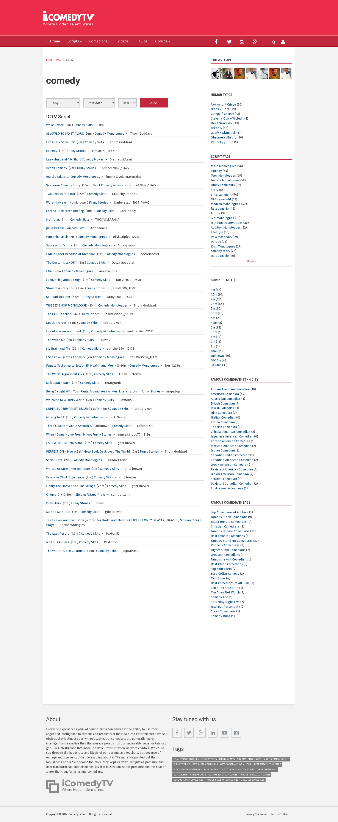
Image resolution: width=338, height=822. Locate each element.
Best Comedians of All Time (231, 583)
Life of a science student (64, 331)
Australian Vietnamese (228, 488)
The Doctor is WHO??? (62, 263)
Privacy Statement (256, 814)
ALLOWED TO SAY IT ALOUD (65, 133)
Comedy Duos (221, 616)
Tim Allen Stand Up (225, 588)
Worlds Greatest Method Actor (68, 469)
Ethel (50, 271)
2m (213, 299)
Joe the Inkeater (58, 177)
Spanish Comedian (225, 427)
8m (213, 346)
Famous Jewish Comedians (230, 560)
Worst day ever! (58, 202)
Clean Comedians (224, 611)
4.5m (214, 323)
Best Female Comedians (228, 536)
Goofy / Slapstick (223, 133)
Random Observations (227, 223)
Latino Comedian (223, 422)
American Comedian (226, 394)
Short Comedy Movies (90, 159)
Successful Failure (59, 245)
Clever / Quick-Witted (226, 118)
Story (215, 190)
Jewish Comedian (223, 408)
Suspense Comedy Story (64, 185)
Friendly (217, 128)
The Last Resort (58, 534)
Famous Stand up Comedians (233, 541)
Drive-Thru (54, 503)
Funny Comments (224, 185)
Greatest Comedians (226, 555)
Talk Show (218, 578)
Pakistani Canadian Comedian (233, 484)
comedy (216, 171)
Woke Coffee (55, 125)
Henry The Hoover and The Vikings (72, 486)
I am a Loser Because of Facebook (71, 254)
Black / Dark (220, 109)
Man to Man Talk (59, 512)
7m (213, 342)
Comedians (101, 41)
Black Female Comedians (229, 522)
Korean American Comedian (231, 441)
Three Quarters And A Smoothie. (70, 426)
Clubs (149, 41)
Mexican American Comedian (232, 446)
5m (213, 328)
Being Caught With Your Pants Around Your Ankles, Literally (91, 391)
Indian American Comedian (231, 474)
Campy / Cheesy (223, 114)
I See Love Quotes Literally (66, 357)
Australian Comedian (226, 399)
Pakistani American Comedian (233, 470)
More (251, 261)
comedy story (221, 251)
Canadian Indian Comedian (231, 455)
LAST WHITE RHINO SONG (64, 443)
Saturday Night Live (225, 602)
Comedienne (220, 597)
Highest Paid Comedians (229, 550)
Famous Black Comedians (230, 517)
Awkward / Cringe (224, 104)
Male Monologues (224, 166)
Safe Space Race (58, 383)
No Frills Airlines (58, 542)
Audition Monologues (227, 227)
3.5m (214, 313)
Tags (58, 60)
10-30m (216, 361)
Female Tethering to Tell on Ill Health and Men (81, 365)
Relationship (220, 208)
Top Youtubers (222, 569)
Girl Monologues (223, 218)
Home (55, 41)
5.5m (214, 332)
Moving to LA (55, 417)
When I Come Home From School (70, 434)
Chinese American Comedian (232, 432)
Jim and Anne (56, 228)
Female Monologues (226, 180)
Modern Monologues (226, 204)
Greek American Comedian (230, 465)
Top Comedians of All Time (230, 512)
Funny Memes (227, 759)
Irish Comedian (222, 413)
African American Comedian (231, 389)
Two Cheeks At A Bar (61, 194)
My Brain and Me (58, 348)
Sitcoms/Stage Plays (91, 495)
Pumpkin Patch (57, 237)
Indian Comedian (223, 451)
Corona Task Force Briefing (66, 211)
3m (213, 309)
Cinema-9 (53, 495)
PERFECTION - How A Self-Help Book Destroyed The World (89, 451)
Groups (167, 41)
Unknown (218, 356)
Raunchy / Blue (223, 142)
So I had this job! (58, 297)
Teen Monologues (224, 175)
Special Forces (56, 323)
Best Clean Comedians (227, 564)
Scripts (75, 41)
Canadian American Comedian (233, 460)
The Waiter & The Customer (66, 551)
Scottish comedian (224, 479)
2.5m (214, 304)
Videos (127, 41)
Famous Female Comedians (231, 531)
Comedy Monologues (111, 133)
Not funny (54, 219)
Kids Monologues (223, 246)
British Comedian (223, 403)
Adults (216, 213)
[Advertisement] (202, 19)
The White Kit (56, 340)
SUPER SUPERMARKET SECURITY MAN (73, 409)
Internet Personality (226, 607)
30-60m (216, 365)
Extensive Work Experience (65, 477)
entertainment (222, 194)
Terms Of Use (280, 814)
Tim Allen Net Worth (226, 593)
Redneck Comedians (226, 545)
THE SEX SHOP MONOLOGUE (66, 305)
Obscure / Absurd (224, 137)
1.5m (214, 294)
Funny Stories (78, 151)
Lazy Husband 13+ (59, 159)
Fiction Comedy (57, 168)
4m (213, 318)
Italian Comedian (224, 418)
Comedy (52, 151)
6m (213, 337)
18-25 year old (221, 199)
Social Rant (54, 460)
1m (213, 290)
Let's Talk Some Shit (61, 142)
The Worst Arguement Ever (66, 374)
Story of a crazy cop (60, 288)
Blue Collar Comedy (225, 574)
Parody (216, 242)
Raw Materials (221, 237)
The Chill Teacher (59, 314)
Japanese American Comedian (233, 436)
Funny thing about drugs (65, 280)
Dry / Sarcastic (222, 123)
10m (214, 351)
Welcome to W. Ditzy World (65, 400)
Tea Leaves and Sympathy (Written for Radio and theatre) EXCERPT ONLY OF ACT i (107, 520)
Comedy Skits (84, 125)
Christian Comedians (226, 526)
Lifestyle (217, 232)
